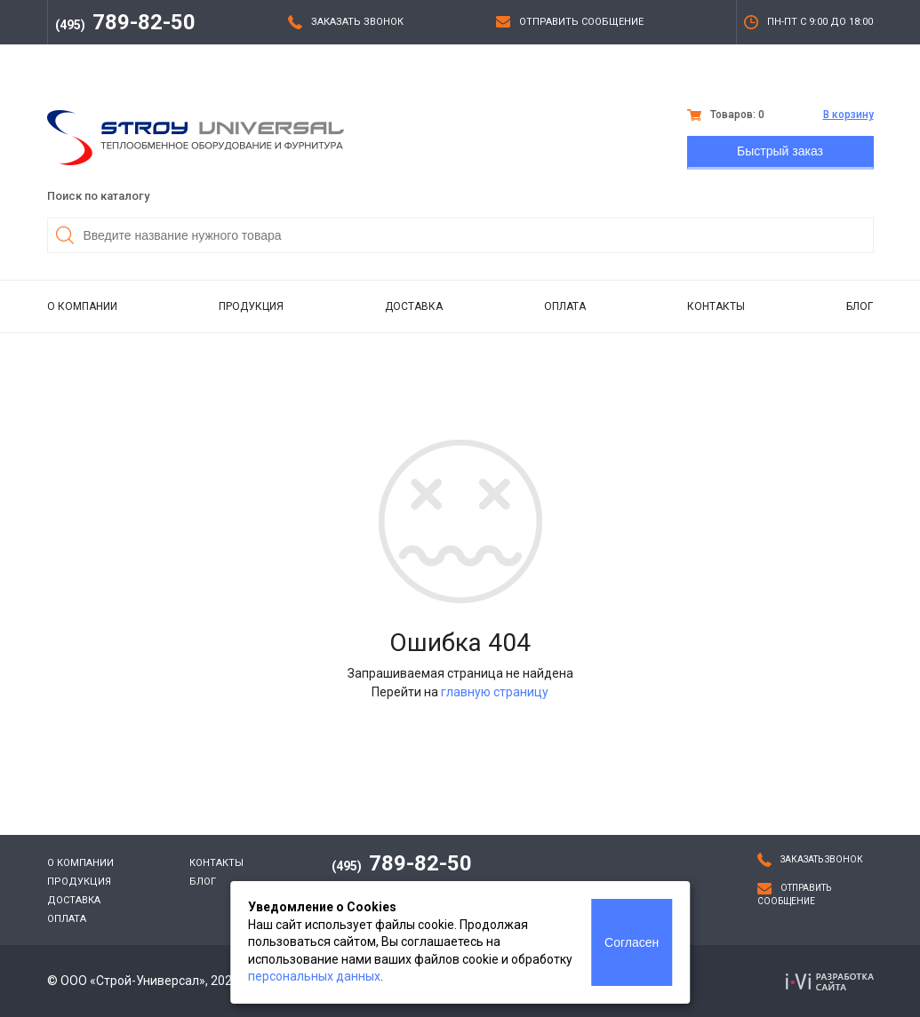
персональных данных (314, 976)
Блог (859, 306)
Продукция (251, 306)
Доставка (414, 306)
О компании (82, 306)
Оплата (565, 306)
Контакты (716, 306)
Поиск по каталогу (98, 196)
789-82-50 (125, 22)
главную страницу (494, 692)
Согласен (631, 942)
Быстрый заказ (780, 151)
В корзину (848, 114)
